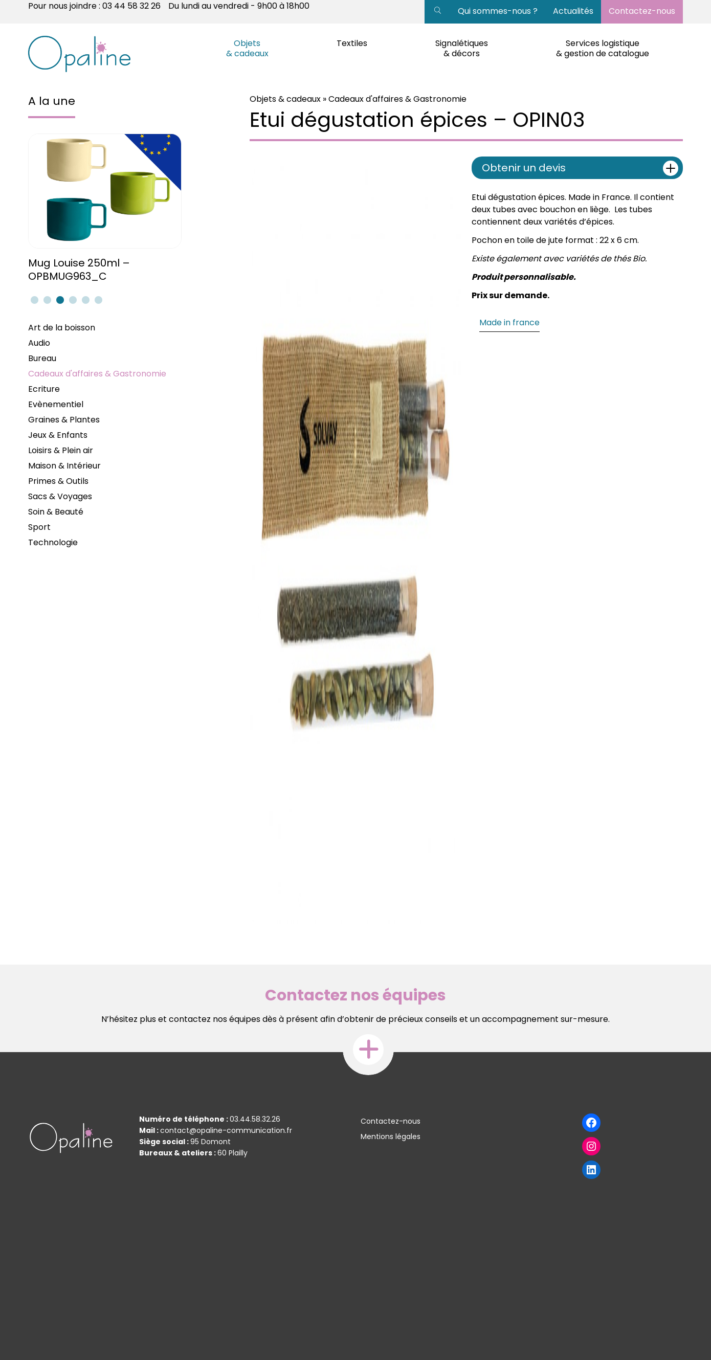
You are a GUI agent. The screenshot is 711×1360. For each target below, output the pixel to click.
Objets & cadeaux (247, 48)
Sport (39, 527)
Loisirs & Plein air (60, 450)
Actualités (573, 11)
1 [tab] (33, 300)
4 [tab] (71, 300)
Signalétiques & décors (461, 48)
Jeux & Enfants (57, 435)
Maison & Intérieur (64, 466)
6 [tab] (97, 300)
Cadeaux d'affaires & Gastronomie (97, 374)
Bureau (42, 358)
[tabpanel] (106, 208)
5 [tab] (84, 300)
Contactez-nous (642, 11)
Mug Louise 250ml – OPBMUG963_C (79, 269)
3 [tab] (59, 300)
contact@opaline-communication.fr (226, 1130)
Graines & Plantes (64, 420)
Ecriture (44, 389)
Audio (39, 343)
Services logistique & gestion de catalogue (602, 48)
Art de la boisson (61, 327)
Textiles (352, 43)
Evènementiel (55, 404)
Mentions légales (390, 1136)
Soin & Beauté (55, 512)
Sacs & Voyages (60, 496)
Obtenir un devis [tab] (580, 168)
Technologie (53, 542)
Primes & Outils (58, 481)
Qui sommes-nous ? (498, 11)
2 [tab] (46, 300)
